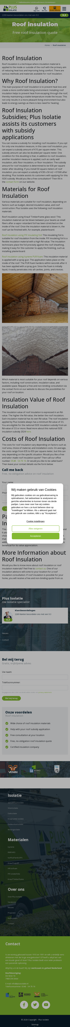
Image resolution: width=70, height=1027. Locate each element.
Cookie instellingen (35, 521)
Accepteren (35, 536)
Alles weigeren (35, 528)
